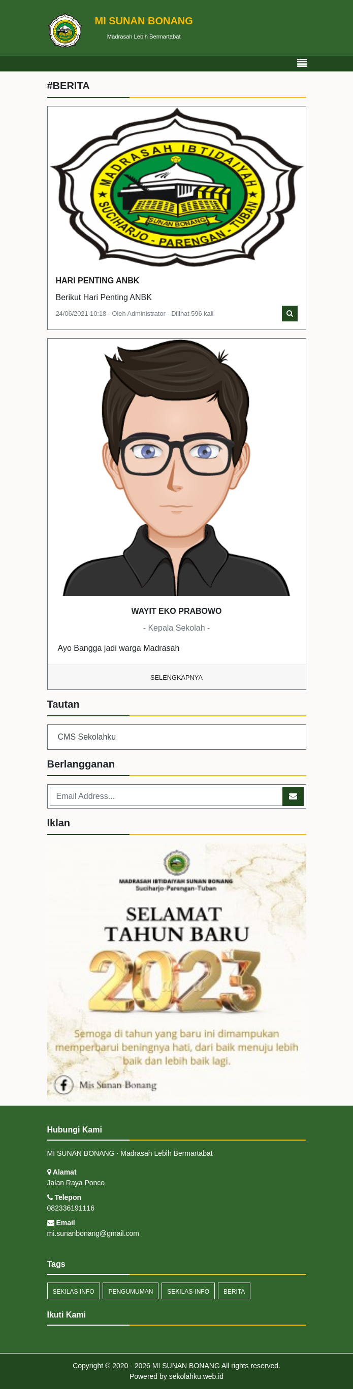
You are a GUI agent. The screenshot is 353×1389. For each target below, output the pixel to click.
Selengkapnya (176, 677)
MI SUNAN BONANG (185, 1366)
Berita (234, 1291)
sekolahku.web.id (196, 1376)
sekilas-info (188, 1291)
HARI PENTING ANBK (98, 280)
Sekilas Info (73, 1291)
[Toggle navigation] (302, 63)
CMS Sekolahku (87, 737)
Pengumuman (130, 1291)
